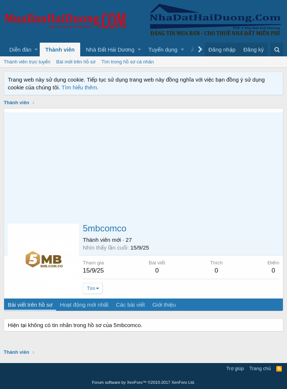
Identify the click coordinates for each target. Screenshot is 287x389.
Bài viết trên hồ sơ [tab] (30, 304)
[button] (36, 49)
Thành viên (60, 49)
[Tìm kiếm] (276, 49)
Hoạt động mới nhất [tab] (84, 304)
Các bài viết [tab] (130, 304)
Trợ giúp (235, 368)
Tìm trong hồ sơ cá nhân (127, 62)
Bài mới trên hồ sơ (75, 62)
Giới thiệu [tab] (164, 304)
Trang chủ (260, 368)
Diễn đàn (20, 49)
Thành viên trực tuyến (27, 62)
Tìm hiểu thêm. (80, 87)
